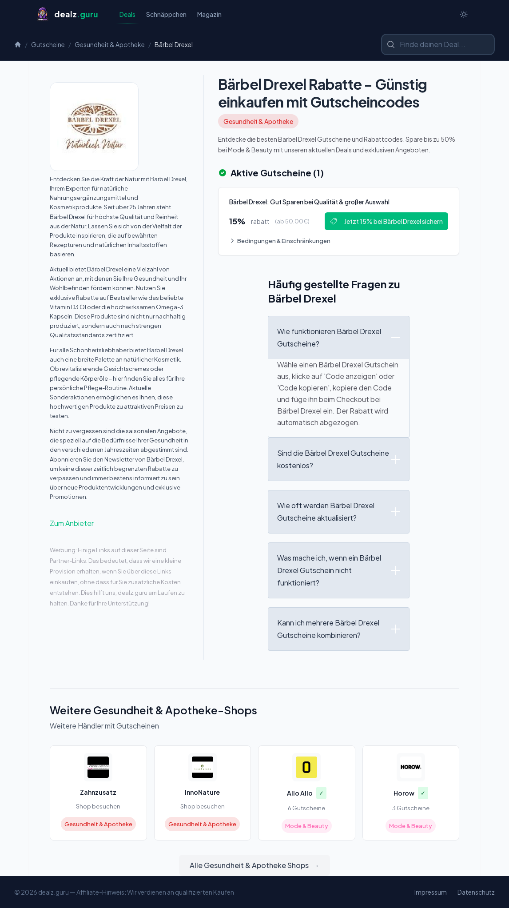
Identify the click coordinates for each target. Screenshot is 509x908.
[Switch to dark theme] (463, 14)
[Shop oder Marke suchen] (438, 44)
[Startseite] (67, 14)
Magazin (209, 14)
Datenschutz (476, 892)
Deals (127, 16)
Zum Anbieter (72, 523)
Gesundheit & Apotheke (110, 44)
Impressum (430, 892)
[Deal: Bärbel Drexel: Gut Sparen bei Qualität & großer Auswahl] (338, 221)
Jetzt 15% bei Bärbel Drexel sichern (386, 221)
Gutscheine (48, 44)
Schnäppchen (166, 14)
